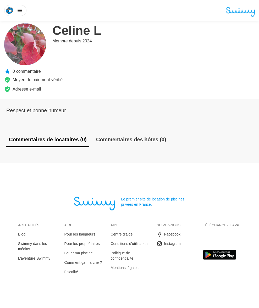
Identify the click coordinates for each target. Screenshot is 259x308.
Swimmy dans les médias (32, 246)
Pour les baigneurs (80, 234)
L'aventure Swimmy (34, 258)
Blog (21, 234)
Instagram (169, 243)
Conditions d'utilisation (129, 244)
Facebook (168, 234)
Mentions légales (125, 268)
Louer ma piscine (78, 253)
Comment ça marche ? (83, 262)
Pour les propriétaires (82, 244)
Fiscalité (71, 272)
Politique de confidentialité (122, 255)
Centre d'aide (122, 234)
